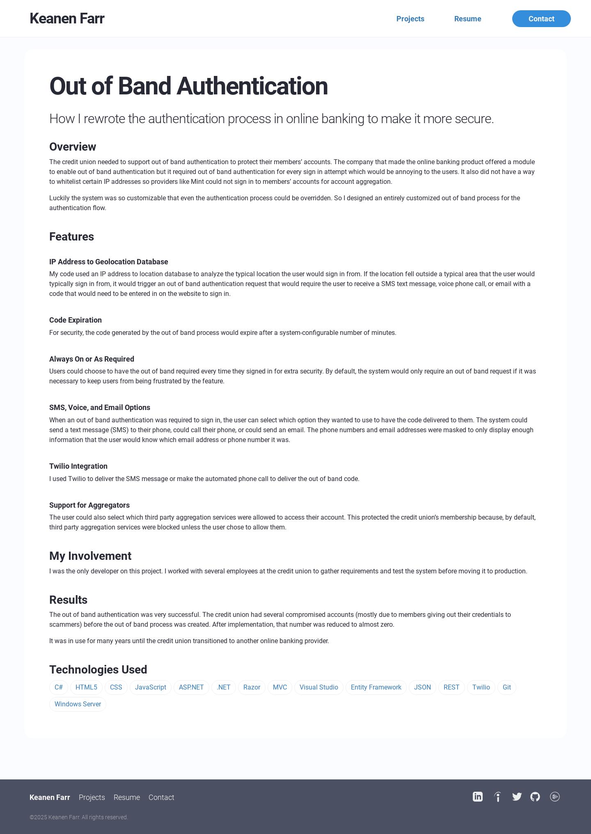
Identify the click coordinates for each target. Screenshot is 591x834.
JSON (422, 687)
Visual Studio (319, 687)
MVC (280, 687)
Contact (541, 18)
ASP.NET (191, 687)
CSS (116, 687)
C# (59, 687)
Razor (251, 687)
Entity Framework (376, 687)
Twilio (481, 687)
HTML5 (86, 687)
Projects (410, 18)
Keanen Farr (67, 18)
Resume (467, 18)
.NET (224, 687)
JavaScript (150, 687)
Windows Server (78, 704)
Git (507, 687)
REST (452, 687)
